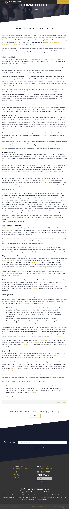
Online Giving (63, 2)
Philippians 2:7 (6, 44)
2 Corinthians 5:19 (44, 340)
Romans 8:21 (27, 344)
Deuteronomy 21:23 (50, 92)
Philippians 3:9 (42, 303)
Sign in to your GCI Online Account (23, 468)
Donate (35, 415)
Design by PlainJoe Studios (10, 506)
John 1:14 (48, 42)
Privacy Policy (17, 477)
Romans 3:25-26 (36, 262)
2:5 (12, 230)
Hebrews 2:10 (58, 355)
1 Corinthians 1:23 (24, 63)
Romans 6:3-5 (7, 167)
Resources (16, 474)
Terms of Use (17, 475)
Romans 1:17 (6, 260)
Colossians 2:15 (6, 193)
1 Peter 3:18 (9, 370)
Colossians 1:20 (41, 273)
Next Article (61, 402)
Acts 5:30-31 (27, 83)
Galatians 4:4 (55, 42)
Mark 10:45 (45, 180)
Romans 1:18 (6, 230)
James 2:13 (59, 336)
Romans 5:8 (15, 275)
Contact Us (16, 479)
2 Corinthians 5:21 (38, 247)
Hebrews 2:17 (16, 44)
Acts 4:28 (8, 137)
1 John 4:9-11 (32, 392)
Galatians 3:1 (51, 109)
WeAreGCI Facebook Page (44, 468)
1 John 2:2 (36, 288)
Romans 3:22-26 (30, 323)
